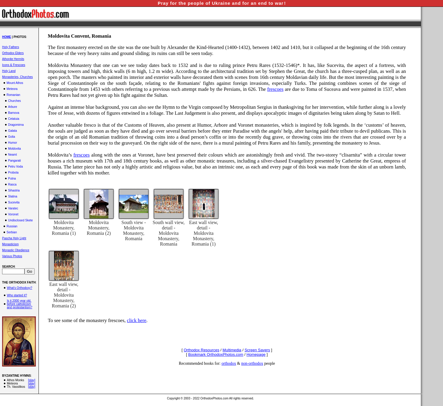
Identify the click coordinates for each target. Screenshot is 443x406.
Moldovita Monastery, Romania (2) (99, 228)
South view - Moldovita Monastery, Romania (134, 230)
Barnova (13, 112)
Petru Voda (15, 166)
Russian (12, 226)
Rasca (12, 184)
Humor (12, 142)
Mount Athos (15, 83)
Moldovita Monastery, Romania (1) (64, 228)
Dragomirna (16, 124)
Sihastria (14, 190)
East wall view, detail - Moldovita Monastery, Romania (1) (203, 233)
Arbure (12, 106)
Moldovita (14, 148)
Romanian (13, 94)
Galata (12, 130)
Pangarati (14, 160)
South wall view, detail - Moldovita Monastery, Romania (169, 233)
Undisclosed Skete (20, 220)
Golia (11, 136)
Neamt (12, 154)
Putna (12, 178)
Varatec (13, 208)
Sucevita (13, 202)
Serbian (12, 232)
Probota (13, 172)
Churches (14, 100)
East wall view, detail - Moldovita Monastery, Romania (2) (63, 295)
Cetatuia (13, 118)
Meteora (12, 89)
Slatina (12, 196)
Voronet (13, 214)
